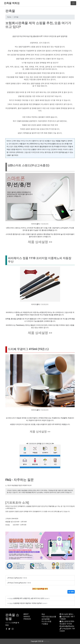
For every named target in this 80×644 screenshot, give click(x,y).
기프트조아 (44, 224)
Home (9, 17)
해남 (43, 614)
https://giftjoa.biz (15, 578)
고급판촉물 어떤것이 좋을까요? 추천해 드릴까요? (27, 603)
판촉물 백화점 (12, 3)
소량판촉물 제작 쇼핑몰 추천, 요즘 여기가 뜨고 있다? (28, 598)
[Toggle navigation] (73, 3)
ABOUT (26, 614)
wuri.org (8, 623)
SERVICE (26, 617)
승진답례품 (46, 619)
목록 (71, 592)
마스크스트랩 (46, 621)
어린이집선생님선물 (49, 617)
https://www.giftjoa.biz (17, 583)
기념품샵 (45, 624)
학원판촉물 (27, 149)
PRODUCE (27, 619)
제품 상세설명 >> (40, 242)
